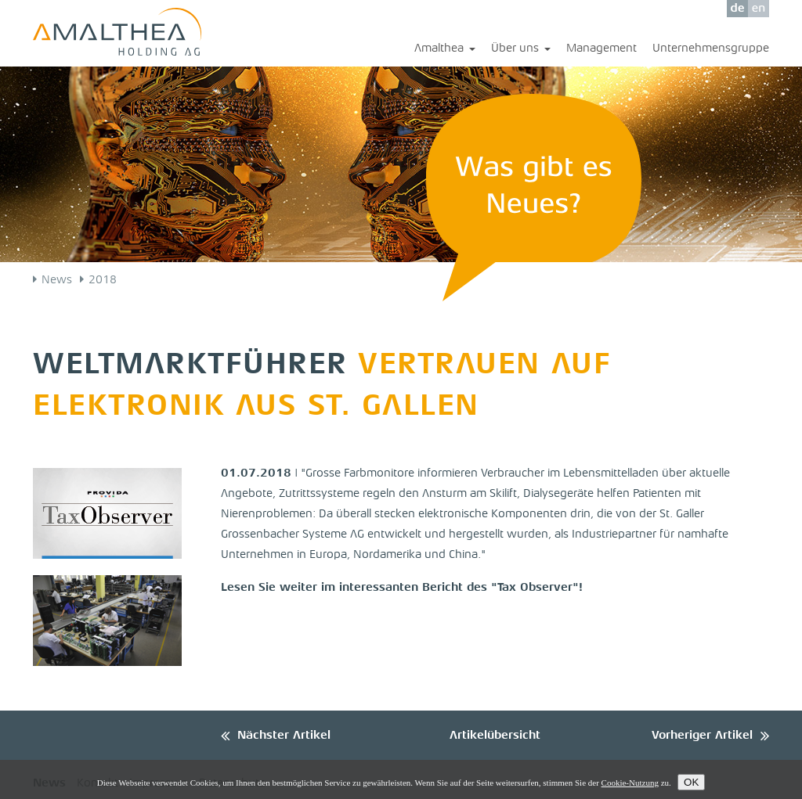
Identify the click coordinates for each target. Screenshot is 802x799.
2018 (103, 280)
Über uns (521, 49)
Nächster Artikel (284, 736)
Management (601, 49)
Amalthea (444, 49)
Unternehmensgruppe (710, 49)
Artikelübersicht (495, 736)
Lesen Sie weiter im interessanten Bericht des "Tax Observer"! (402, 588)
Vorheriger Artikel (702, 736)
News (57, 280)
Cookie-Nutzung (630, 782)
